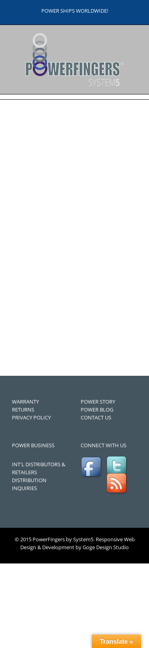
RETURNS (23, 409)
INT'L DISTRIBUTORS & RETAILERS (38, 468)
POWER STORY (98, 401)
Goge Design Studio (106, 547)
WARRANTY (25, 401)
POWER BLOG (97, 409)
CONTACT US (96, 417)
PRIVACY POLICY (31, 417)
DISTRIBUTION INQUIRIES (29, 484)
